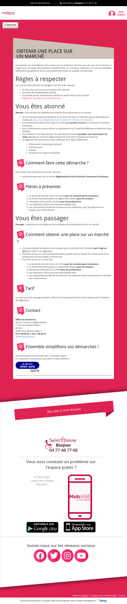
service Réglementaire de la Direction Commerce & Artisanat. (65, 119)
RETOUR (10, 25)
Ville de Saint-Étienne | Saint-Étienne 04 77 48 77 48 (63, 3)
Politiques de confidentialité (103, 595)
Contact (121, 595)
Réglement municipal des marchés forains (41, 98)
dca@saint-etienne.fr (25, 336)
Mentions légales (80, 595)
